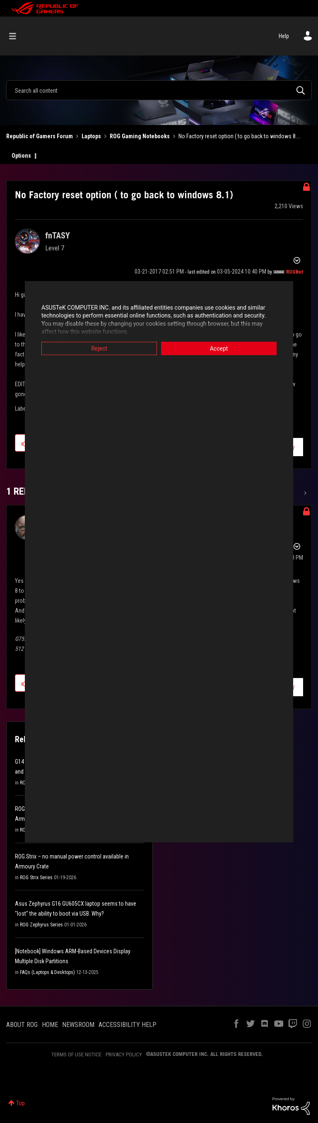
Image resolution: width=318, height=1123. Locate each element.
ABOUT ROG (22, 1025)
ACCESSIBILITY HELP (128, 1025)
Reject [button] (99, 348)
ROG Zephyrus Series (41, 925)
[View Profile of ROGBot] (294, 272)
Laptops (91, 136)
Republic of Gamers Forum (39, 136)
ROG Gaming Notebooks (140, 136)
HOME (50, 1025)
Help (284, 36)
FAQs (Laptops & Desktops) (47, 972)
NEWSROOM (78, 1025)
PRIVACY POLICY (124, 1054)
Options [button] (21, 155)
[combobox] (159, 90)
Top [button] (20, 1103)
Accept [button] (219, 348)
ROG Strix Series (36, 877)
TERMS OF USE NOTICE (76, 1054)
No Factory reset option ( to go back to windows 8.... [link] (239, 136)
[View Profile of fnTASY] (57, 235)
